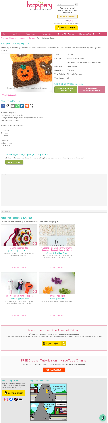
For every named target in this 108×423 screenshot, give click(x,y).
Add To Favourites (10, 95)
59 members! (67, 16)
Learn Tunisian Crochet (15, 412)
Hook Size (58, 70)
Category (58, 58)
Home (5, 34)
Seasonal (22, 38)
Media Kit (46, 415)
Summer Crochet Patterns (32, 410)
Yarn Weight (59, 74)
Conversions (98, 410)
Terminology (59, 78)
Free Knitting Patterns (37, 412)
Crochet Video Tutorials (66, 34)
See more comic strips (12, 375)
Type (56, 54)
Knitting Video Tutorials (86, 34)
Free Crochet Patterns (8, 38)
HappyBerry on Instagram (7, 415)
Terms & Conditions (38, 415)
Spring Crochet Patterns (19, 410)
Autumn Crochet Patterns (46, 410)
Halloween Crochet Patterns (60, 410)
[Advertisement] (54, 191)
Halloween (31, 38)
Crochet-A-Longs (26, 412)
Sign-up (70, 21)
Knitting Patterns (47, 34)
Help (16, 415)
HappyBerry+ (16, 34)
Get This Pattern (14, 162)
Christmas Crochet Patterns (75, 410)
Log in (64, 21)
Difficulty (58, 66)
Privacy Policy (29, 415)
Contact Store (21, 415)
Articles (101, 34)
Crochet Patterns (31, 34)
